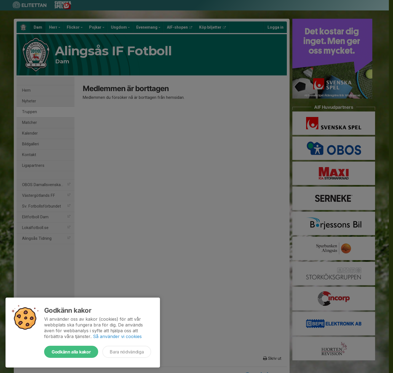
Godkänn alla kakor (71, 352)
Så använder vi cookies (117, 336)
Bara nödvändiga (127, 352)
